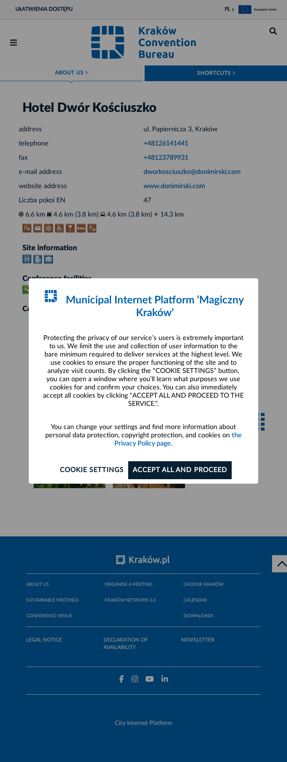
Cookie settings (92, 470)
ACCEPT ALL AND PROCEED (180, 470)
